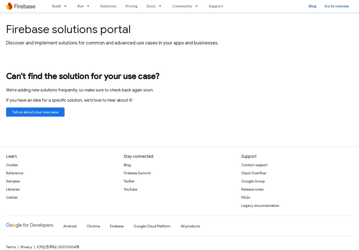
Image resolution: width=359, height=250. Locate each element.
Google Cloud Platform (152, 226)
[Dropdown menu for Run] (90, 6)
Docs (151, 6)
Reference (14, 173)
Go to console (336, 6)
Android (69, 226)
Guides (12, 165)
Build (56, 6)
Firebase (116, 226)
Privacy (26, 247)
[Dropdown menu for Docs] (161, 6)
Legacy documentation (260, 205)
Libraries (13, 189)
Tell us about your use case (35, 112)
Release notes (252, 189)
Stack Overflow (253, 173)
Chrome (93, 226)
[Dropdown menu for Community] (198, 6)
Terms (11, 247)
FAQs (245, 197)
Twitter (129, 181)
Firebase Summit (137, 173)
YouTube (130, 189)
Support (216, 6)
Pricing (131, 6)
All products (190, 226)
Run (80, 6)
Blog (312, 6)
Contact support (254, 165)
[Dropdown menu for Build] (67, 6)
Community (182, 6)
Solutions (108, 6)
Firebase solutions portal (68, 29)
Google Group (253, 181)
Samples (13, 181)
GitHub (12, 197)
